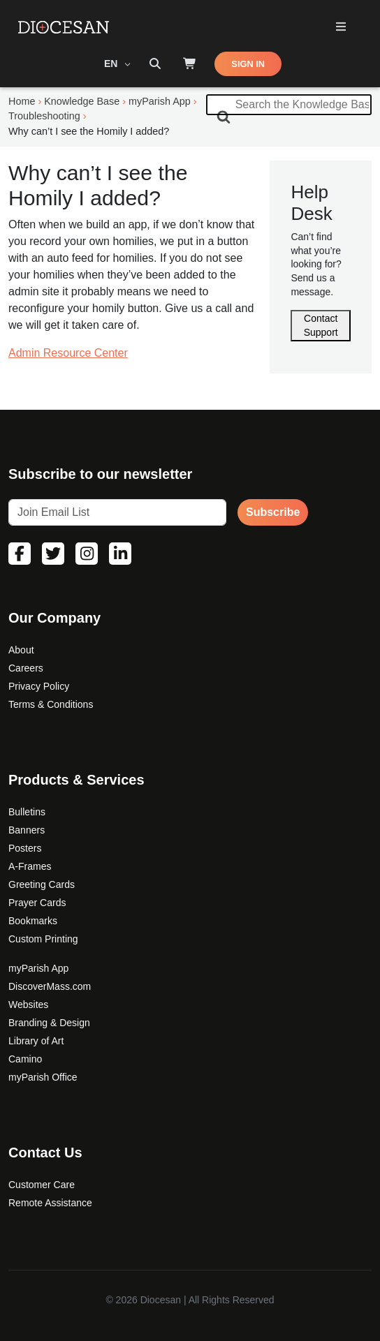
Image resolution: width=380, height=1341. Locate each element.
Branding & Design (49, 1022)
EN (112, 63)
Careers (25, 668)
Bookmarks (32, 920)
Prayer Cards (37, 902)
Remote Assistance (50, 1202)
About (21, 649)
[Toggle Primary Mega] (340, 27)
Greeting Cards (41, 884)
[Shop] (190, 64)
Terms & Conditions (50, 704)
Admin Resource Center (68, 353)
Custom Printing (43, 938)
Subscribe (273, 512)
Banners (26, 830)
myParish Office (43, 1077)
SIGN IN (248, 64)
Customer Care (41, 1184)
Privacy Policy (38, 686)
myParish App (38, 968)
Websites (28, 1004)
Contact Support (321, 325)
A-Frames (29, 866)
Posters (24, 848)
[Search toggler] (155, 64)
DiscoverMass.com (49, 986)
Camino (25, 1059)
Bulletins (26, 811)
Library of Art (36, 1040)
